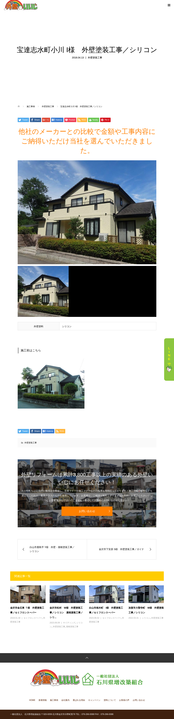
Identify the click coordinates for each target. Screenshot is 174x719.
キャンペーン (94, 700)
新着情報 (43, 700)
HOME (32, 700)
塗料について (110, 700)
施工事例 (54, 700)
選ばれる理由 (79, 700)
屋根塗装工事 (72, 626)
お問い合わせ (87, 511)
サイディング (69, 623)
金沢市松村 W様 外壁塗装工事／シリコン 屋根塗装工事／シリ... (66, 612)
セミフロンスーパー (33, 618)
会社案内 (65, 700)
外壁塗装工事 (95, 57)
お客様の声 (124, 700)
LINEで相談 (169, 359)
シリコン (146, 618)
